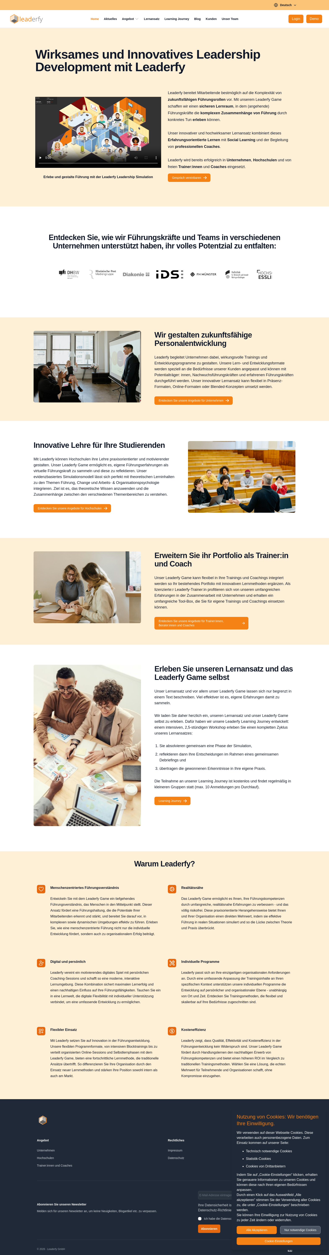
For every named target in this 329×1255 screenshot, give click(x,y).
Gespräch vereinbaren (189, 178)
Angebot (130, 19)
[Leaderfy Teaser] (98, 132)
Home (95, 19)
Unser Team (230, 19)
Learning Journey (176, 19)
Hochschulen (45, 1158)
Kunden (211, 19)
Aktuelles (110, 19)
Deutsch (285, 5)
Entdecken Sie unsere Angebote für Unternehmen (194, 400)
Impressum (175, 1150)
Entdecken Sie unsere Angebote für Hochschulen (73, 508)
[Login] (296, 18)
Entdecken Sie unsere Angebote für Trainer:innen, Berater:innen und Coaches (202, 623)
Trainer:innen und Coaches (54, 1165)
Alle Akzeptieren (256, 1230)
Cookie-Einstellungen (278, 1241)
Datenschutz (176, 1158)
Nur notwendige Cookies (300, 1230)
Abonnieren (209, 1228)
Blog (197, 19)
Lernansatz (151, 19)
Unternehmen (46, 1150)
